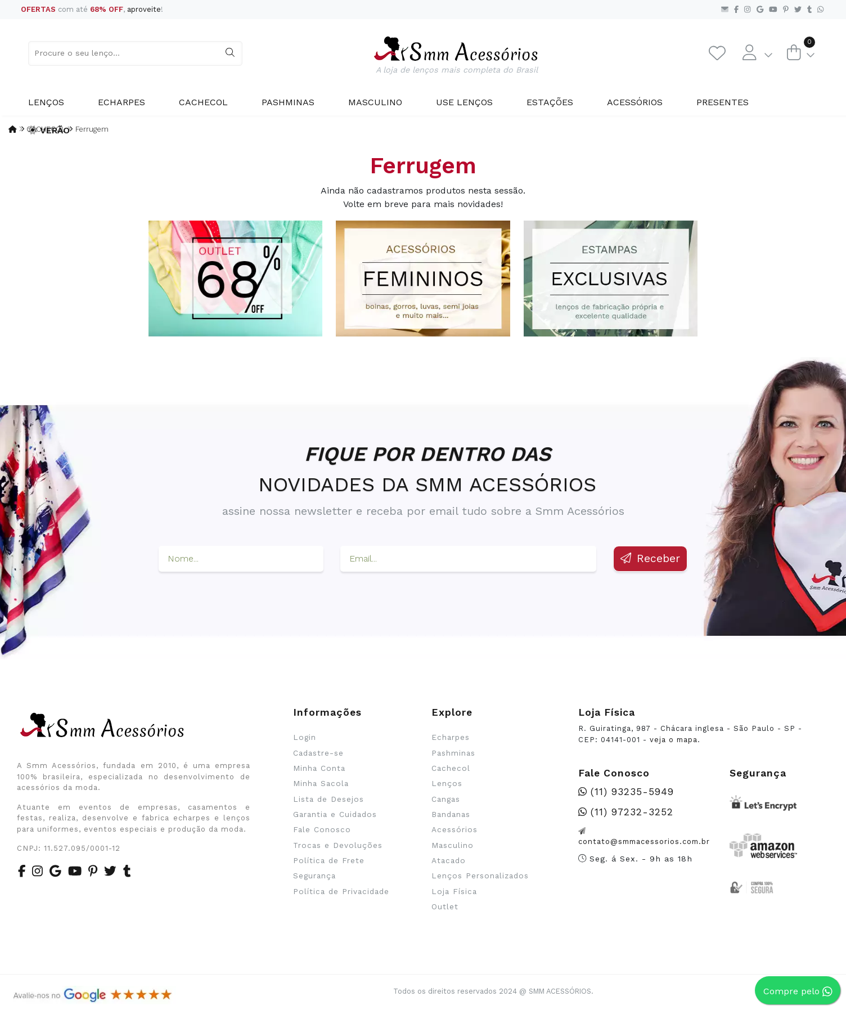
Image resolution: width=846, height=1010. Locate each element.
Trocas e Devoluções (337, 845)
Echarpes (121, 102)
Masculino (375, 102)
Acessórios (635, 102)
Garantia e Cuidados (335, 814)
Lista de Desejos (328, 798)
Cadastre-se (318, 752)
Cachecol (203, 102)
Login (304, 737)
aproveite (144, 9)
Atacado (448, 860)
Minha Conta (319, 768)
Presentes (722, 102)
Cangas (445, 798)
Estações (549, 102)
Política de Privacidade (341, 891)
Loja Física (454, 891)
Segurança (314, 875)
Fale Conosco (322, 829)
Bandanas (450, 814)
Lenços (46, 102)
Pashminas (288, 102)
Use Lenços (464, 102)
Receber (650, 558)
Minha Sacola (321, 783)
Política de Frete (328, 860)
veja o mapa (674, 739)
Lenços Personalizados (480, 875)
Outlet (444, 906)
